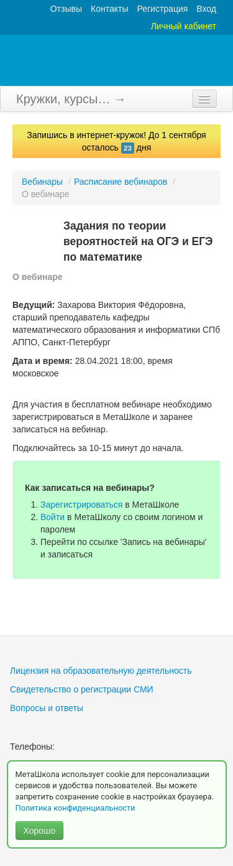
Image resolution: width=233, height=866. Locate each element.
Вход (206, 9)
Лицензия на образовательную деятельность (101, 671)
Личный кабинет (183, 26)
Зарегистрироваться (81, 505)
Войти (52, 517)
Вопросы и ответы (46, 708)
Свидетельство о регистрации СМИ (81, 689)
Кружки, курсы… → (71, 99)
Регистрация (162, 9)
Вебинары (42, 182)
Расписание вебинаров (120, 182)
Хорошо (40, 831)
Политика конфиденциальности (76, 807)
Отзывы (66, 9)
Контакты (109, 9)
